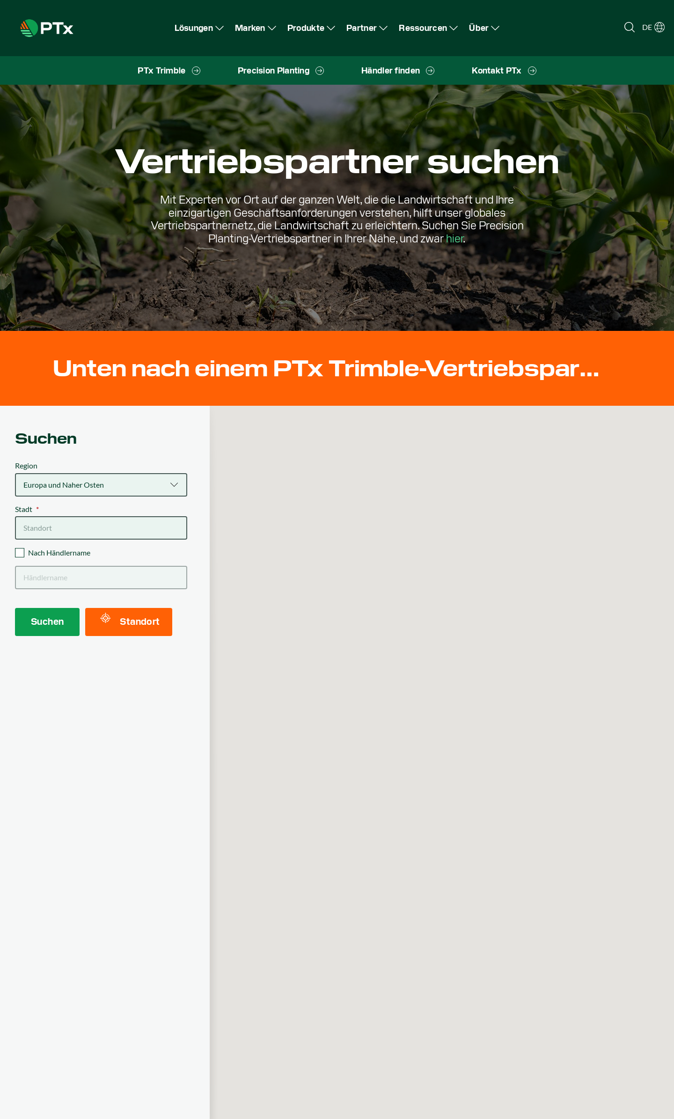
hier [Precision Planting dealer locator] (454, 238)
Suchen (47, 621)
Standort (130, 620)
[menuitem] (199, 28)
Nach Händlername (59, 552)
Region (26, 465)
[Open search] (629, 27)
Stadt (27, 509)
